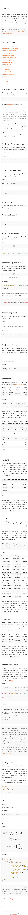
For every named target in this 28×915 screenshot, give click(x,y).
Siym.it (15, 912)
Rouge (12, 679)
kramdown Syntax (7, 33)
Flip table (7, 69)
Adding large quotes (8, 60)
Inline (6, 79)
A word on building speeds (10, 46)
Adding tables (7, 64)
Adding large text (8, 53)
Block (6, 81)
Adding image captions (9, 57)
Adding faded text (8, 62)
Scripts (12, 896)
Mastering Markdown (17, 31)
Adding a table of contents (10, 48)
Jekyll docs (10, 104)
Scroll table (8, 66)
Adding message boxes (9, 50)
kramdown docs (19, 383)
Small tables (8, 71)
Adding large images (9, 55)
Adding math (6, 77)
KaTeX (23, 764)
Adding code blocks (8, 74)
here (4, 751)
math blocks (15, 764)
